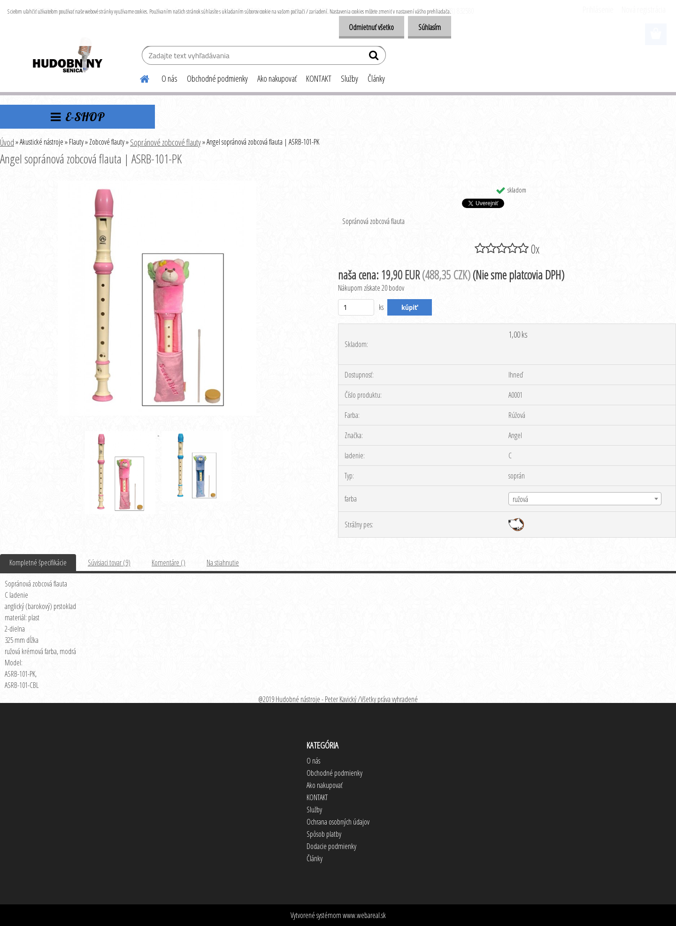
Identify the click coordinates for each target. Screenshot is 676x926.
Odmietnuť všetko (367, 27)
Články (376, 78)
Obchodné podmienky (217, 78)
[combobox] (584, 498)
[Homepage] (139, 77)
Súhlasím (428, 27)
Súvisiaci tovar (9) (109, 562)
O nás (169, 78)
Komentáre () (168, 562)
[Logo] (66, 56)
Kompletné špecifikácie (38, 562)
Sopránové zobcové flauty (165, 142)
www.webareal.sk (364, 915)
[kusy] (356, 307)
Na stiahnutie (223, 562)
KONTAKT (318, 78)
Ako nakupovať (277, 78)
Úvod (7, 142)
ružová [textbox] (520, 499)
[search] (374, 57)
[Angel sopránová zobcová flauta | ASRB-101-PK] (157, 184)
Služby (349, 78)
